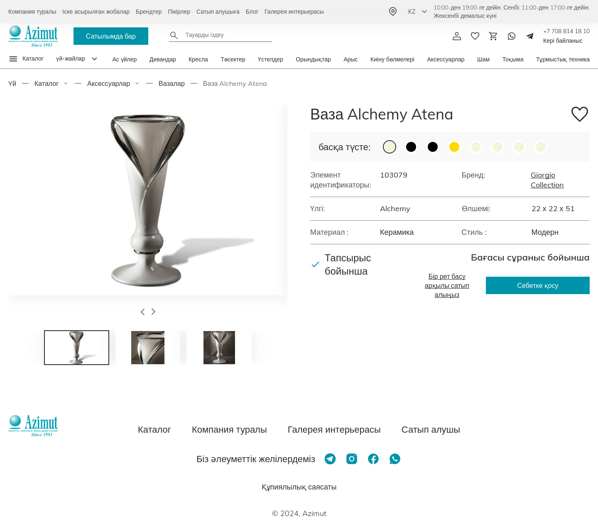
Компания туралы (32, 11)
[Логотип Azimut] (33, 36)
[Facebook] (373, 458)
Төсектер (233, 59)
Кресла (198, 59)
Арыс (350, 59)
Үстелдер (270, 59)
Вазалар (172, 83)
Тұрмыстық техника (563, 59)
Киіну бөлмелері (392, 59)
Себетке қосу (538, 285)
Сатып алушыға (218, 11)
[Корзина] (493, 36)
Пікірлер (179, 11)
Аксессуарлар (445, 59)
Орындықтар (313, 59)
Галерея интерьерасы (294, 11)
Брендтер (149, 11)
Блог (252, 11)
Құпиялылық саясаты (299, 487)
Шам (483, 59)
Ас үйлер (124, 59)
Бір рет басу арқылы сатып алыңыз (447, 285)
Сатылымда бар (111, 36)
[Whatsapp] (512, 36)
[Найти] (174, 35)
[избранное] (475, 36)
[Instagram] (351, 458)
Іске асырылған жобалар (96, 11)
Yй (12, 83)
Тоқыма (513, 59)
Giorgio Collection (547, 180)
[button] (142, 313)
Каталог (46, 83)
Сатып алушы (431, 429)
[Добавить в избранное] (580, 116)
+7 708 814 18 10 (566, 31)
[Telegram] (530, 36)
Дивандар (163, 59)
